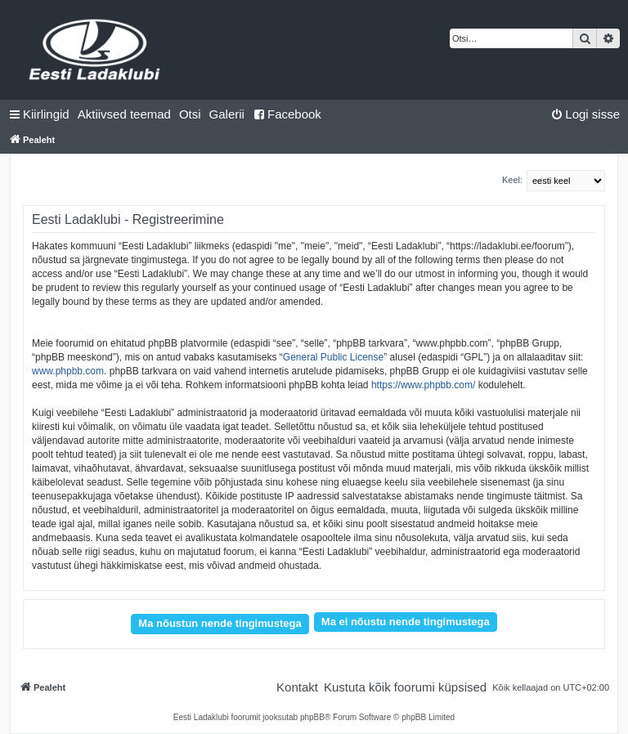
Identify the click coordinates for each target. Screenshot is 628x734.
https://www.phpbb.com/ (423, 385)
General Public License (333, 357)
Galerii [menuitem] (226, 114)
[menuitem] (124, 114)
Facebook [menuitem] (287, 114)
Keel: (512, 180)
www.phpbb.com (68, 371)
